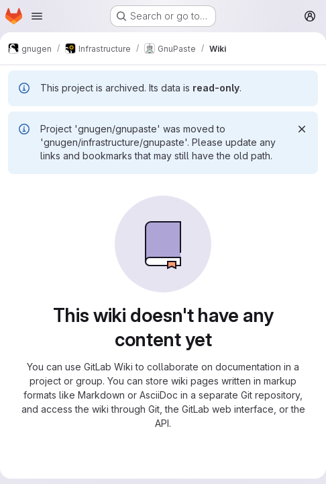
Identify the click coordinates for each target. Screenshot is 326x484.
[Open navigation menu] (37, 16)
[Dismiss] (302, 129)
